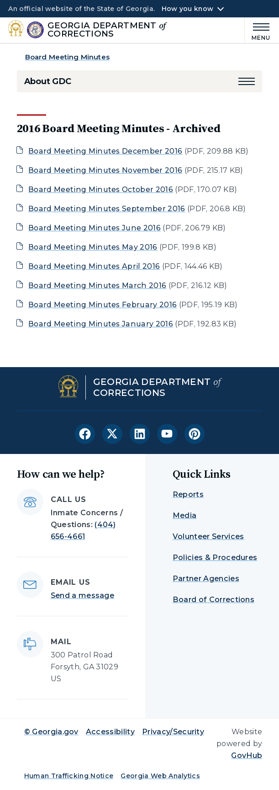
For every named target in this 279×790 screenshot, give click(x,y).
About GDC (47, 81)
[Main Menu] (258, 30)
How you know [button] (187, 8)
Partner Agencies (206, 578)
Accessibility (110, 731)
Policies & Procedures (215, 557)
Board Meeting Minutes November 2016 (105, 170)
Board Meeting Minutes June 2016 (94, 228)
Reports (188, 494)
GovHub (246, 755)
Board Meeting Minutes (67, 57)
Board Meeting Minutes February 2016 (102, 304)
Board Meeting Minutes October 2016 (100, 189)
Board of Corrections (213, 599)
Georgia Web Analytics (160, 776)
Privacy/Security (173, 731)
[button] (246, 81)
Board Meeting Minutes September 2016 (106, 208)
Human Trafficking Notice (69, 776)
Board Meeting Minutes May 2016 (93, 247)
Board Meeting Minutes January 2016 (100, 324)
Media (185, 515)
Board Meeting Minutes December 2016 (105, 151)
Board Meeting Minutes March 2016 (97, 285)
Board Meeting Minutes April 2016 (94, 266)
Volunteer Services (208, 536)
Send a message (82, 595)
